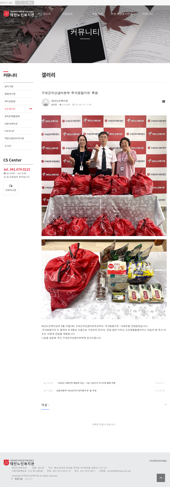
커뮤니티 (147, 13)
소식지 (7, 146)
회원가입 (19, 478)
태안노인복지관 (20, 13)
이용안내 (97, 13)
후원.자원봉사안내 (121, 13)
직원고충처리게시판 (14, 138)
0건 (54, 104)
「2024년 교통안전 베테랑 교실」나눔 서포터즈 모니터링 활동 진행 (85, 382)
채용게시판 (9, 93)
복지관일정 (9, 101)
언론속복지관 (10, 123)
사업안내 (67, 13)
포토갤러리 (9, 108)
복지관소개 (44, 13)
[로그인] (28, 478)
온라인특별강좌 (12, 116)
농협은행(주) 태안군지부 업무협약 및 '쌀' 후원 (76, 390)
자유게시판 (9, 130)
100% (29, 2)
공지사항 (8, 86)
